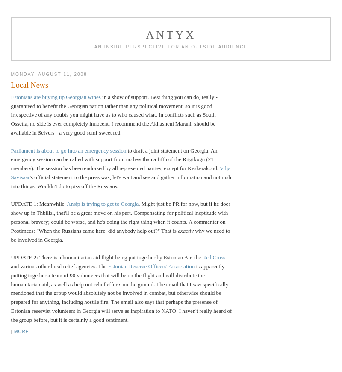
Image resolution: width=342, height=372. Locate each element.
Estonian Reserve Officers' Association (151, 266)
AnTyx (171, 35)
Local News (29, 85)
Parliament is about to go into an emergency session (69, 150)
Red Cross (213, 257)
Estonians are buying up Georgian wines (56, 97)
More (21, 331)
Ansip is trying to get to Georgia (103, 204)
